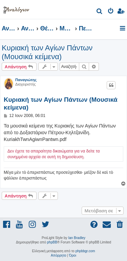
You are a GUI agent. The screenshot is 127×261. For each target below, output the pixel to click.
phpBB (52, 242)
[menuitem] (100, 12)
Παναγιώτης (26, 80)
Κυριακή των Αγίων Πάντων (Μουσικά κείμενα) (47, 52)
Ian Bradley (76, 238)
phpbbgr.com (85, 251)
